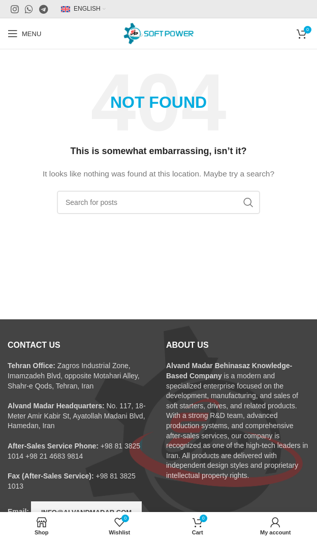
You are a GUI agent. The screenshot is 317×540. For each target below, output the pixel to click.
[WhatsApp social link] (29, 9)
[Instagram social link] (15, 9)
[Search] (158, 202)
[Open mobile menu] (24, 33)
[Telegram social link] (43, 9)
